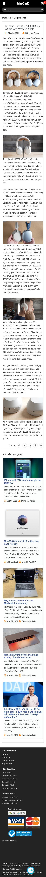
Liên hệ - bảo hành (8, 760)
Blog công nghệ (20, 18)
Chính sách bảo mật (8, 782)
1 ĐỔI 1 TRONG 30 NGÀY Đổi (12, 800)
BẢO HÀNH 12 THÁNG (9, 797)
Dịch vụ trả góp (7, 772)
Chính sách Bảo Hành (9, 776)
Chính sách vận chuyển (9, 779)
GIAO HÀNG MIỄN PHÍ (9, 803)
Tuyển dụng (6, 757)
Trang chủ (6, 18)
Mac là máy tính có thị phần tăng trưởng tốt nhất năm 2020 (21, 656)
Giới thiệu (5, 754)
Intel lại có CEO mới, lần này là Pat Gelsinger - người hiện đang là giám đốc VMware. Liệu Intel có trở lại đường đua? (23, 713)
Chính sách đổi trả (8, 785)
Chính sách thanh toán (9, 788)
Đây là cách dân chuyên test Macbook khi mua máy (19, 602)
